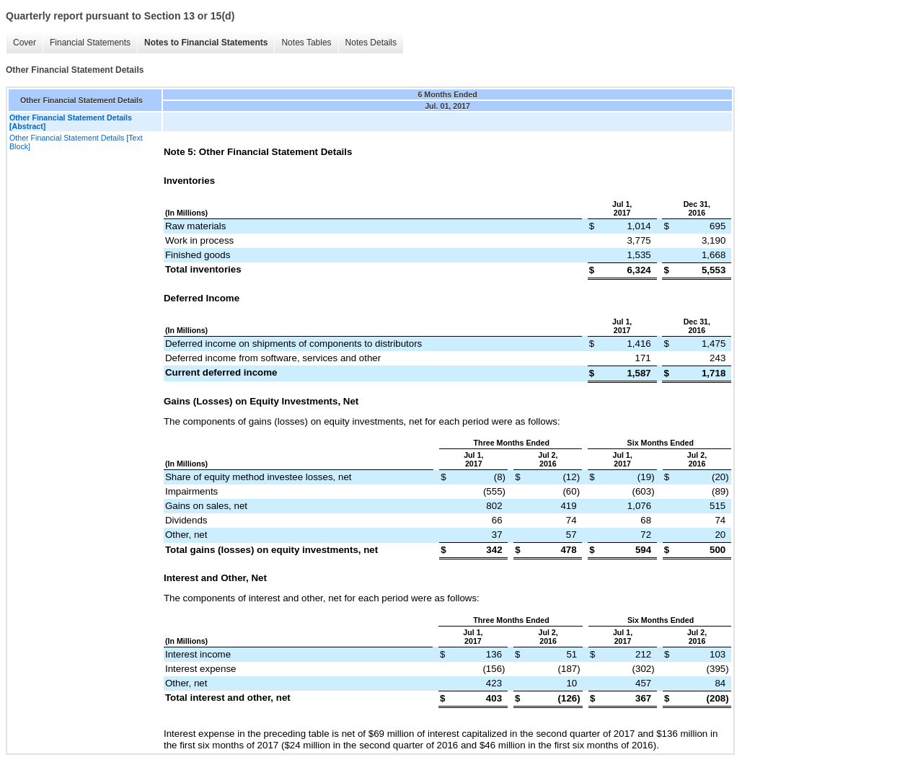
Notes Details (371, 42)
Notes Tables (306, 42)
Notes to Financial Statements (206, 42)
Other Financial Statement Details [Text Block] (76, 142)
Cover (24, 42)
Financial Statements (90, 42)
